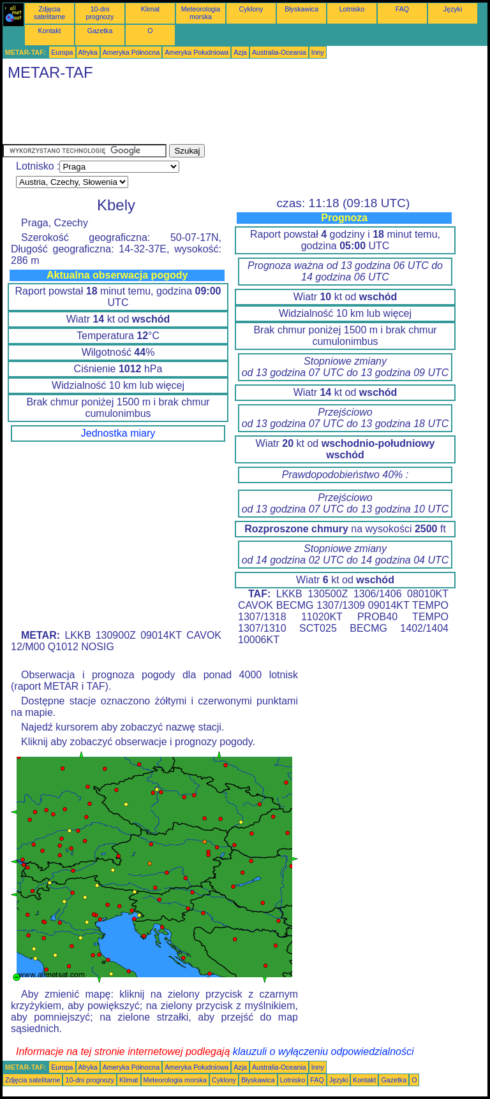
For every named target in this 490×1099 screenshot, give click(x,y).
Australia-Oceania (279, 52)
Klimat (150, 9)
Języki (453, 9)
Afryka (88, 52)
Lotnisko (352, 9)
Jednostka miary (118, 433)
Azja (240, 52)
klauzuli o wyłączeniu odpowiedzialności (323, 1051)
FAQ (402, 9)
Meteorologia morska (201, 12)
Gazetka (100, 30)
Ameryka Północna (131, 52)
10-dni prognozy (100, 12)
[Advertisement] (235, 115)
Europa (62, 52)
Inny (317, 52)
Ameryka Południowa (196, 52)
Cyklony (251, 9)
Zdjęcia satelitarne (49, 12)
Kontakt (49, 30)
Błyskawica (301, 9)
